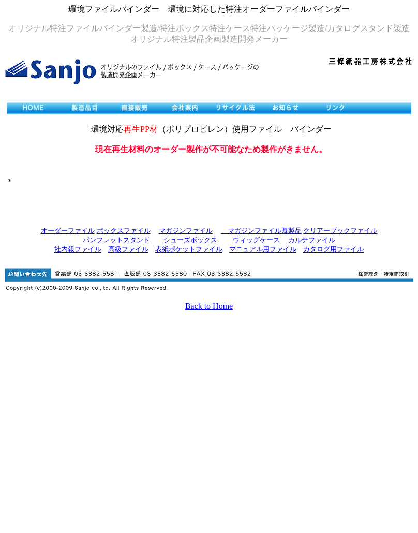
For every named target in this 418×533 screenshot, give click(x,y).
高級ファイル (128, 249)
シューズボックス (190, 240)
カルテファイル (311, 240)
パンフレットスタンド (116, 240)
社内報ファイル (77, 249)
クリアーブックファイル (340, 230)
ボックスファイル (124, 230)
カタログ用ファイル (333, 249)
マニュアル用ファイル (262, 249)
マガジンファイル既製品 (261, 230)
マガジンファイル (186, 230)
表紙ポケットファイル (188, 249)
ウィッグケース (256, 240)
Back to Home (209, 306)
